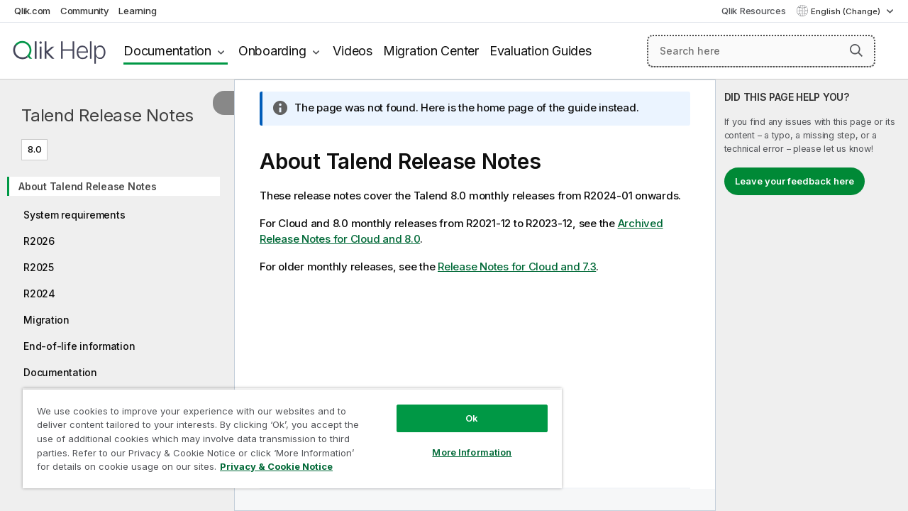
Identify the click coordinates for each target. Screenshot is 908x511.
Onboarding (272, 50)
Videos (352, 50)
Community (84, 10)
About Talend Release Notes (87, 186)
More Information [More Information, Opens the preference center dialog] (471, 452)
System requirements (74, 215)
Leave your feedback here (794, 181)
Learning (137, 10)
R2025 (38, 267)
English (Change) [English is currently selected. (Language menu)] (846, 11)
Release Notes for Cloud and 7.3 (517, 266)
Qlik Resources (753, 10)
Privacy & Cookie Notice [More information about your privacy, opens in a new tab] (276, 466)
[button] (856, 50)
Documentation (167, 50)
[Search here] (761, 51)
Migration (46, 320)
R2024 (39, 293)
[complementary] (812, 295)
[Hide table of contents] (223, 103)
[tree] (117, 288)
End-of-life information (79, 346)
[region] (292, 438)
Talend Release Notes (107, 115)
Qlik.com (32, 10)
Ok (471, 418)
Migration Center (431, 50)
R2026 (39, 241)
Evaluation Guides (540, 50)
